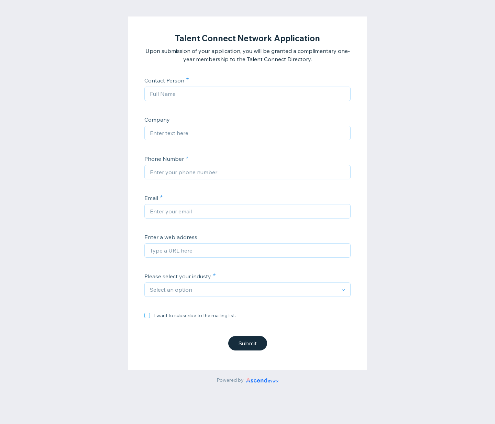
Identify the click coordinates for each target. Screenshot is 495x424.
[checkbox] (147, 315)
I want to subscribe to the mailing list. (195, 315)
